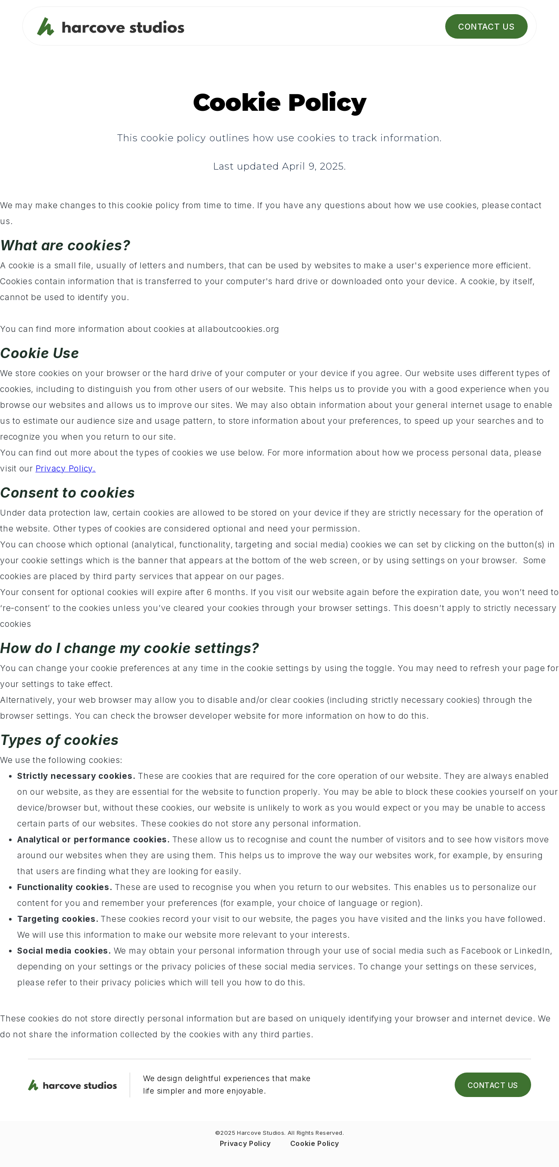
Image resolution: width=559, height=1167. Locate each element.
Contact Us (486, 27)
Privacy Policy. (66, 469)
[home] (129, 26)
